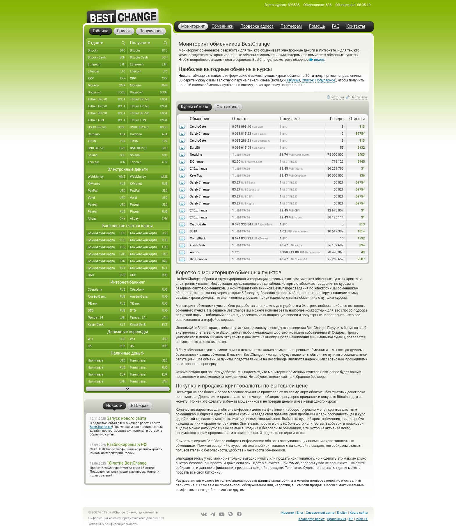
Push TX (362, 519)
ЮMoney (108, 183)
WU (108, 339)
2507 (361, 259)
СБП (108, 275)
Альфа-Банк (108, 296)
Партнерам (291, 26)
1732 (361, 238)
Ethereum (108, 64)
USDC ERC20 (108, 127)
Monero (108, 85)
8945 (361, 161)
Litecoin (108, 71)
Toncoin (108, 162)
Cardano (108, 134)
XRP (108, 78)
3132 (361, 148)
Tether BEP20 (108, 113)
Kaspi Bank (108, 324)
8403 (361, 154)
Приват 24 (108, 317)
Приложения (336, 519)
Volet (108, 197)
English (342, 513)
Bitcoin (108, 50)
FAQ (335, 26)
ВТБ (108, 310)
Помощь (317, 26)
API (351, 519)
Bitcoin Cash (108, 57)
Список (308, 80)
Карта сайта (359, 513)
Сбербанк (108, 289)
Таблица (293, 80)
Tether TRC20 (108, 106)
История (337, 97)
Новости (287, 513)
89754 (360, 134)
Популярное (325, 80)
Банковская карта (108, 233)
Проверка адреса (257, 26)
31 (363, 168)
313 (362, 127)
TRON (108, 141)
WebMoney (108, 176)
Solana (108, 155)
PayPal (108, 190)
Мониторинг (193, 26)
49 (363, 252)
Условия (94, 524)
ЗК (108, 346)
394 (362, 245)
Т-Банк (108, 303)
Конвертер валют (312, 519)
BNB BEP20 (108, 148)
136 (362, 175)
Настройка (359, 97)
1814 (361, 231)
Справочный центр (320, 513)
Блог (300, 513)
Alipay (108, 218)
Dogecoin (108, 92)
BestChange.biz (101, 427)
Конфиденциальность (121, 524)
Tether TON (108, 120)
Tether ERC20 (108, 99)
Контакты (355, 26)
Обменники (222, 26)
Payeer (108, 204)
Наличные (108, 360)
